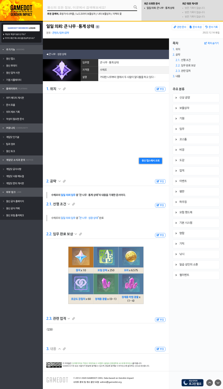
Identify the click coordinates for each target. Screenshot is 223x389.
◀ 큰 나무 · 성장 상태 (56, 54)
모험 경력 (102, 270)
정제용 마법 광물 (130, 297)
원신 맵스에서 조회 (150, 160)
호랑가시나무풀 (66, 14)
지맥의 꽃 (117, 14)
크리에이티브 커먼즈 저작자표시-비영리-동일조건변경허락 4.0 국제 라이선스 (102, 363)
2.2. (49, 234)
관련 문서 (180, 27)
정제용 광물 (101, 299)
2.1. (49, 204)
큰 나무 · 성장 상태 (88, 218)
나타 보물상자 (104, 14)
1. (47, 89)
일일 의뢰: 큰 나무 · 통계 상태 (160, 8)
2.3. (49, 319)
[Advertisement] (106, 44)
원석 (78, 270)
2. (47, 181)
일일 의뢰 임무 (68, 195)
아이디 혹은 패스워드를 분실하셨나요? (20, 38)
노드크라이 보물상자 (85, 14)
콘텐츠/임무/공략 (60, 33)
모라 (126, 270)
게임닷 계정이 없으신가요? (15, 34)
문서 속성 (196, 27)
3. (47, 349)
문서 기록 (211, 27)
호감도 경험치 (78, 299)
